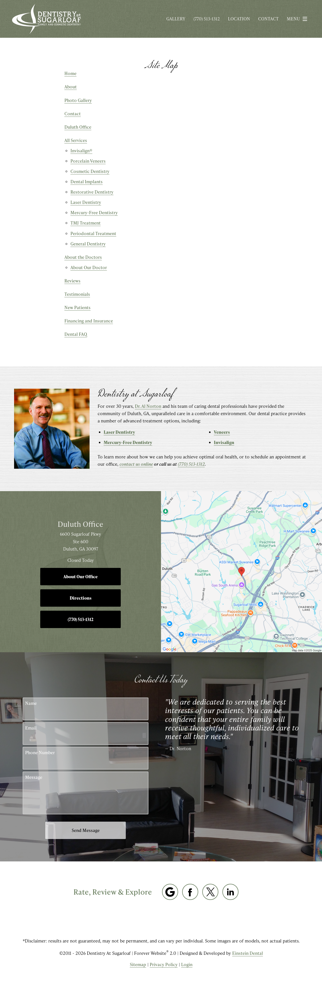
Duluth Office (77, 127)
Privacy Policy (164, 964)
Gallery (175, 19)
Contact (268, 19)
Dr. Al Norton (148, 406)
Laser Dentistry (85, 202)
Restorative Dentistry (91, 192)
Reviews (72, 281)
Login (186, 964)
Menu (298, 19)
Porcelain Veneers (88, 161)
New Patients (77, 307)
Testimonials (77, 294)
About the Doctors (83, 257)
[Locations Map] (241, 571)
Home (70, 73)
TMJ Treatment (85, 223)
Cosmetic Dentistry (89, 171)
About (70, 87)
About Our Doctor (88, 267)
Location (239, 19)
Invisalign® (81, 151)
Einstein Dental (247, 953)
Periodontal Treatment (93, 233)
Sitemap (138, 964)
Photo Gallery (78, 100)
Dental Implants (86, 181)
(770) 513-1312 (191, 464)
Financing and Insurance (88, 321)
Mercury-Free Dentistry (94, 212)
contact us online (136, 464)
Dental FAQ (75, 334)
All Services (75, 140)
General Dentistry (88, 244)
